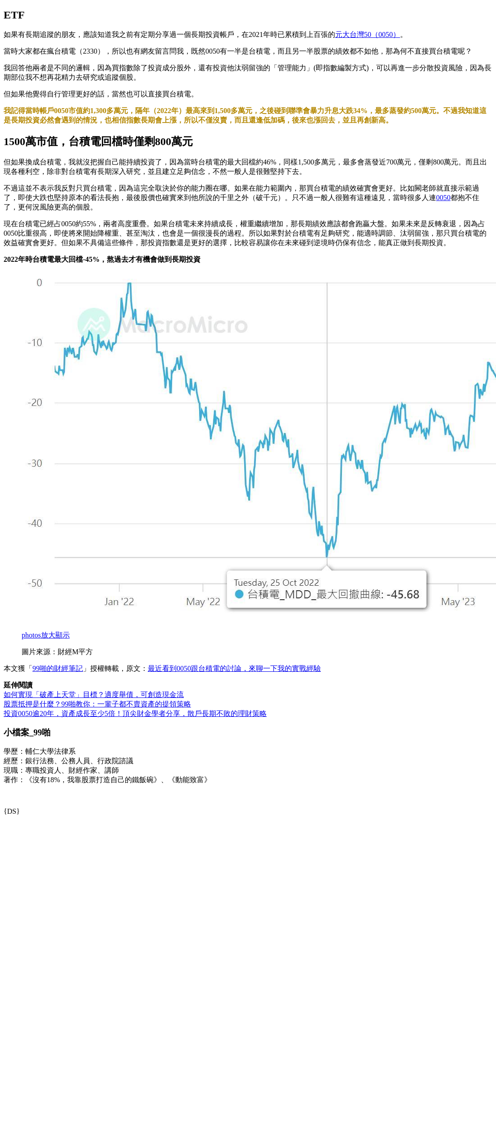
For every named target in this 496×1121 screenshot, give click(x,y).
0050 (443, 197)
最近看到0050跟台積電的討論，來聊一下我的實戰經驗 (234, 668)
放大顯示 (46, 635)
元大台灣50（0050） (367, 34)
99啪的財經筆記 (57, 668)
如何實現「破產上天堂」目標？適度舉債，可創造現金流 (94, 694)
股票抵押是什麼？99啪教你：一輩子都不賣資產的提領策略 (97, 704)
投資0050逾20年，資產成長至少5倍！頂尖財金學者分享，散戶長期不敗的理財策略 (135, 713)
